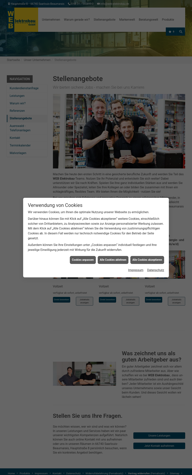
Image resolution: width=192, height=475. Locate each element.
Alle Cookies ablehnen (113, 259)
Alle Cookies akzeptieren (147, 259)
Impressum (135, 270)
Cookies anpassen (83, 259)
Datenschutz (155, 270)
